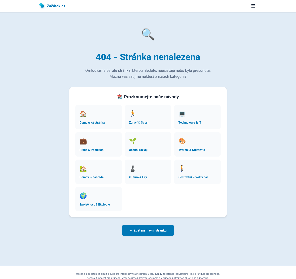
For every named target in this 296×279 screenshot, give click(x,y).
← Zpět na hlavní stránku (148, 230)
